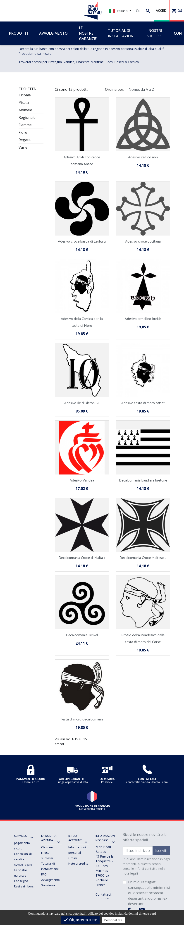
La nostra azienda (48, 838)
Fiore (23, 132)
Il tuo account (75, 838)
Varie (23, 147)
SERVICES (20, 836)
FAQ (44, 874)
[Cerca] (137, 11)
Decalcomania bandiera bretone (143, 480)
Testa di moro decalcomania (81, 719)
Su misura (48, 885)
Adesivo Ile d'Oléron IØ (81, 403)
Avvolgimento (50, 880)
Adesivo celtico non (143, 157)
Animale (25, 109)
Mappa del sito (51, 896)
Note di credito (78, 863)
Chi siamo (48, 847)
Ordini (72, 858)
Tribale (25, 95)
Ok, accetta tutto (80, 920)
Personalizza (113, 920)
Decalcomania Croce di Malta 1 (82, 558)
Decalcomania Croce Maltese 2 (142, 558)
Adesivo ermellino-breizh (143, 319)
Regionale (27, 117)
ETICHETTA (27, 89)
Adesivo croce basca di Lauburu (82, 241)
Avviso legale (23, 865)
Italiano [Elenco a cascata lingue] (119, 11)
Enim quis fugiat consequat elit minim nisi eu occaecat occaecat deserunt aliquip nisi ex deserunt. (149, 893)
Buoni (72, 874)
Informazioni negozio (105, 838)
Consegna (21, 881)
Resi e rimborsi (24, 886)
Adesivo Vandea (82, 480)
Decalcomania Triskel (82, 635)
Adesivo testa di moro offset (143, 403)
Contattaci (48, 891)
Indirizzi (73, 869)
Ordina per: (114, 89)
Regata (25, 139)
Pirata (24, 102)
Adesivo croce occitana (143, 241)
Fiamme (25, 124)
